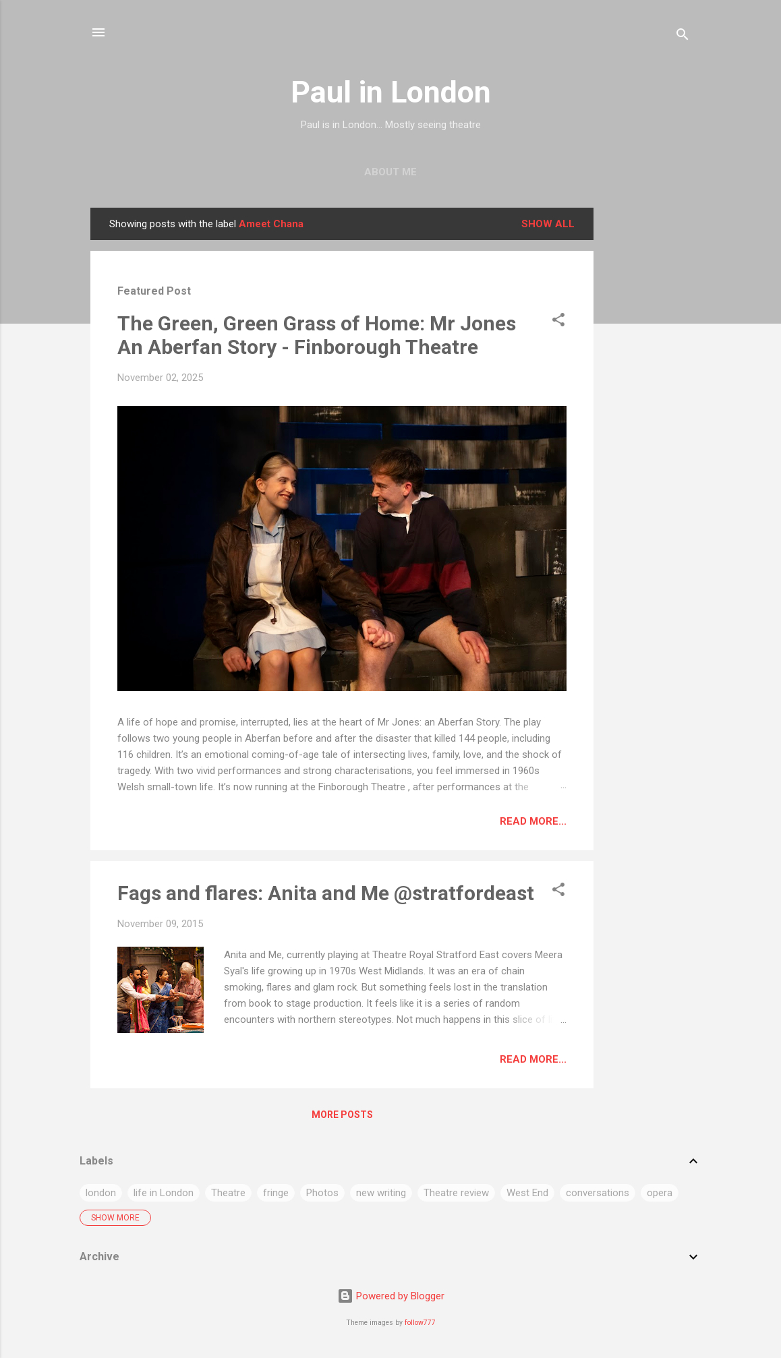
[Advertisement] (647, 410)
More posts (342, 1114)
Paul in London (391, 92)
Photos (322, 1193)
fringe (276, 1193)
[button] (558, 322)
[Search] (682, 36)
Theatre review (456, 1193)
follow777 (420, 1322)
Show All (548, 224)
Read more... (533, 821)
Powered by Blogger (390, 1296)
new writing (381, 1193)
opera (659, 1193)
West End (527, 1193)
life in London (164, 1193)
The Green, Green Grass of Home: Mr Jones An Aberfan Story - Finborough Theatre (316, 335)
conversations (597, 1193)
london (101, 1193)
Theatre (228, 1193)
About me (390, 172)
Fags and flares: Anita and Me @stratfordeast (325, 893)
